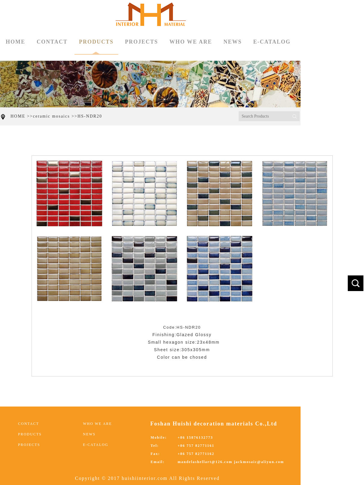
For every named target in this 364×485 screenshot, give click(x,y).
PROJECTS (141, 42)
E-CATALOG (271, 42)
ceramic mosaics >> (55, 116)
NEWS (232, 42)
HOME (15, 42)
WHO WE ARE (191, 42)
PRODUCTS (96, 47)
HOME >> (22, 116)
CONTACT (52, 42)
